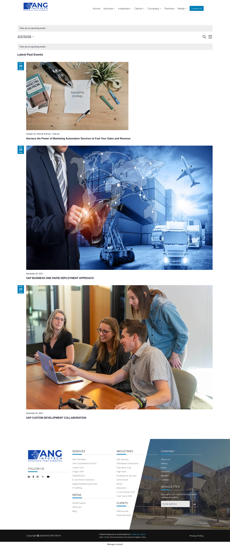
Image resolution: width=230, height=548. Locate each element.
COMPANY (167, 457)
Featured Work (124, 521)
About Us (165, 465)
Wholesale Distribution (128, 469)
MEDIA (76, 500)
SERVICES (78, 457)
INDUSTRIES (125, 457)
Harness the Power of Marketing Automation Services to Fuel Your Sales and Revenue (78, 138)
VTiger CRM (78, 477)
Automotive (122, 486)
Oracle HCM (78, 473)
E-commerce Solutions (83, 486)
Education (121, 494)
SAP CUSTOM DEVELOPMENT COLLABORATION (56, 417)
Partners (169, 8)
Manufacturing (124, 473)
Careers (164, 486)
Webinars (77, 513)
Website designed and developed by (122, 540)
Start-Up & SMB (124, 502)
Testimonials (122, 517)
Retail (119, 490)
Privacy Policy (196, 542)
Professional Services (126, 481)
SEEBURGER (78, 481)
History (164, 469)
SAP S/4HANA (79, 465)
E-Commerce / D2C (126, 498)
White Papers (79, 509)
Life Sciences (122, 465)
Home (96, 8)
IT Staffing (77, 494)
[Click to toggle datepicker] (26, 36)
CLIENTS (122, 509)
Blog (74, 517)
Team (163, 473)
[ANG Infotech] (36, 6)
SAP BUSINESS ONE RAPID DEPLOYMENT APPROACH (60, 278)
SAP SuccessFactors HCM (84, 469)
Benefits (165, 481)
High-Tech (121, 477)
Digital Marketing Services (84, 490)
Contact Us (197, 8)
